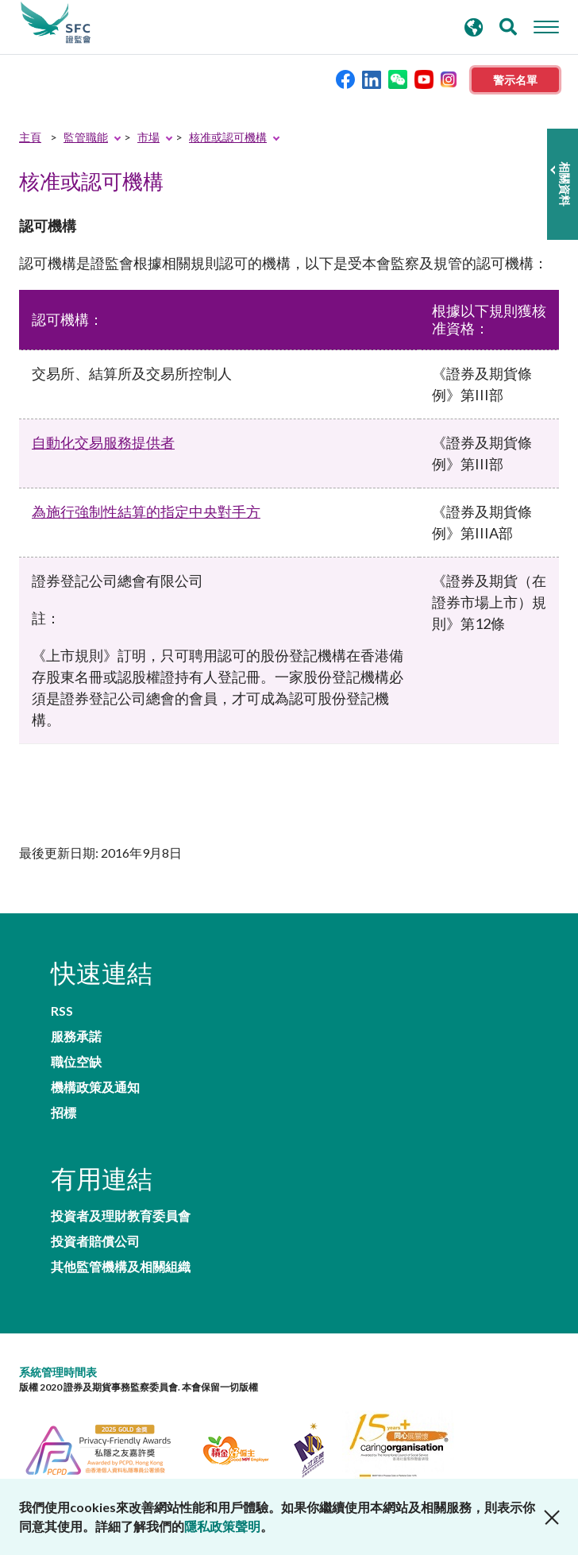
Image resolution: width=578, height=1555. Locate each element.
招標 (63, 1112)
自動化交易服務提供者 (103, 442)
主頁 (30, 137)
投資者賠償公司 (95, 1241)
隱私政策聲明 (222, 1526)
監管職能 (86, 137)
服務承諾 (76, 1036)
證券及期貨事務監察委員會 (55, 23)
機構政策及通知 (95, 1087)
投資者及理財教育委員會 (121, 1216)
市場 (148, 137)
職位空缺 (76, 1061)
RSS (62, 1011)
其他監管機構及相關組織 (121, 1266)
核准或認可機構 (228, 137)
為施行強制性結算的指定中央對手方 (146, 511)
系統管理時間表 (58, 1372)
